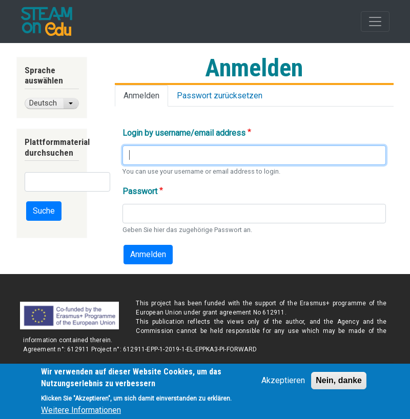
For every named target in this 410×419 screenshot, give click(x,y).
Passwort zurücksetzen (219, 95)
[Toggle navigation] (375, 21)
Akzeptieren (283, 384)
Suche (44, 211)
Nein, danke (339, 384)
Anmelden (141, 95)
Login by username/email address (183, 133)
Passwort (139, 191)
